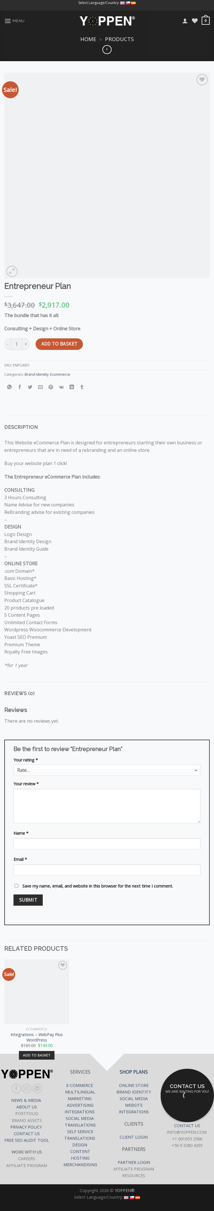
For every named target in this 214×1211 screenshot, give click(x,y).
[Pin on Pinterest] (51, 387)
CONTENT (80, 1151)
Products (119, 39)
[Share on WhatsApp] (9, 387)
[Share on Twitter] (30, 387)
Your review (26, 783)
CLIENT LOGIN (134, 1137)
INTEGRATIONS (80, 1111)
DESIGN (79, 1145)
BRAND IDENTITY (133, 1092)
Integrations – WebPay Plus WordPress (37, 1037)
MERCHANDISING (80, 1164)
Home (88, 39)
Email (20, 859)
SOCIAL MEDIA (80, 1118)
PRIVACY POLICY (26, 1127)
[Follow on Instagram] (27, 1088)
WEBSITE (134, 1105)
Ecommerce (60, 374)
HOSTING (80, 1158)
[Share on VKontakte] (61, 387)
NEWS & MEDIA (26, 1100)
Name (20, 833)
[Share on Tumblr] (82, 387)
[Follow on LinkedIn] (37, 1088)
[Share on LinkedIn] (71, 387)
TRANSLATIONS (80, 1125)
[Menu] (14, 21)
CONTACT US (27, 1133)
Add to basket (59, 344)
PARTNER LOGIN (134, 1162)
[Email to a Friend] (40, 387)
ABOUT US (26, 1107)
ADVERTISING (80, 1105)
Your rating (25, 760)
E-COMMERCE (80, 1085)
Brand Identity (36, 374)
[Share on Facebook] (20, 387)
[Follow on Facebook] (16, 1088)
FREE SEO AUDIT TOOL (26, 1140)
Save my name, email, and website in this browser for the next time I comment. (97, 886)
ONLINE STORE (134, 1085)
